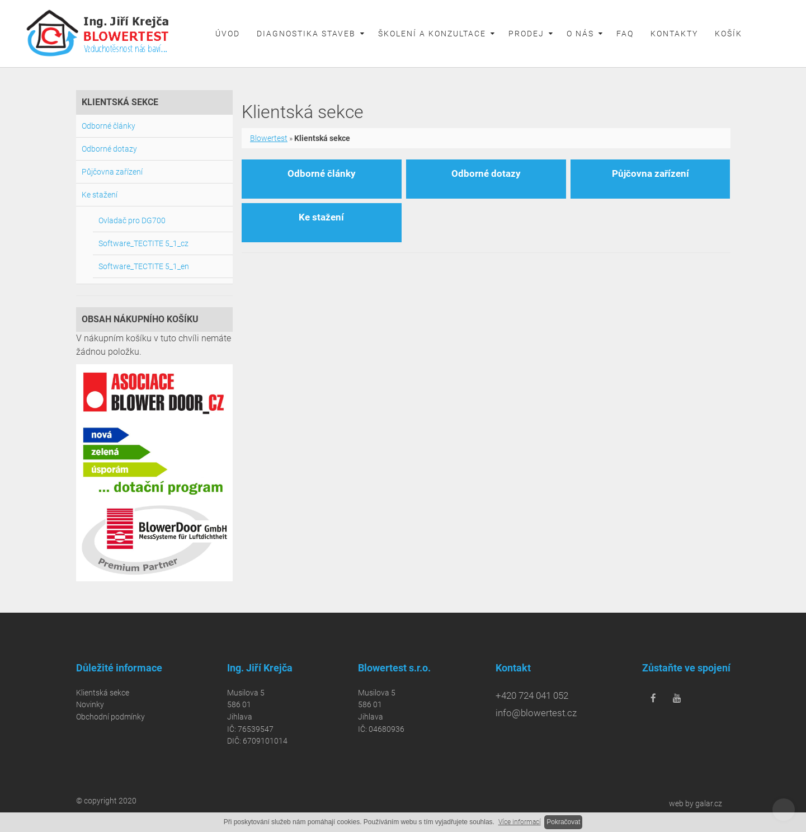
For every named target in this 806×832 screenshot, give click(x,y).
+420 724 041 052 (532, 695)
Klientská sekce (102, 693)
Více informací (519, 822)
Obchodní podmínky (110, 717)
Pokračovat (563, 822)
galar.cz (708, 803)
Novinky (90, 704)
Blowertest (268, 138)
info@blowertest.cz (536, 712)
